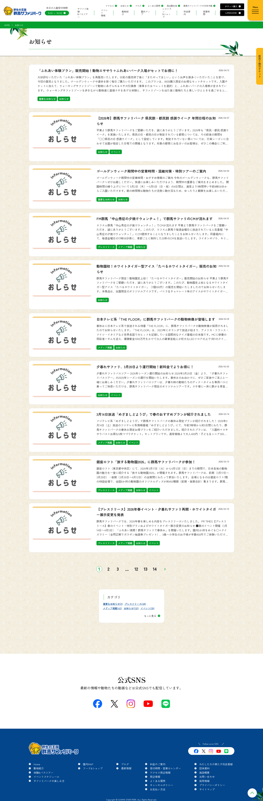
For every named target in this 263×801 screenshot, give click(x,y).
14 (155, 569)
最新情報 (126, 768)
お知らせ (124, 5)
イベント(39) (147, 608)
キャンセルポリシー (161, 785)
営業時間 (206, 13)
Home (37, 764)
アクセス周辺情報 (160, 772)
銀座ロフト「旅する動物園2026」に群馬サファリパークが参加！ (145, 461)
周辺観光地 (172, 5)
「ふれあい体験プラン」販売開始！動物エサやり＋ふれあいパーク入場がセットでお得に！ (108, 70)
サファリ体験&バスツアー (83, 13)
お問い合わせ (207, 776)
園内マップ (145, 13)
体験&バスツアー (43, 772)
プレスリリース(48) (135, 604)
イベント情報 (104, 13)
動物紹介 (125, 13)
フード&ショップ (93, 768)
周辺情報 (155, 776)
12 (136, 569)
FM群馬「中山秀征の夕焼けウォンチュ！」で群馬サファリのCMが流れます (154, 218)
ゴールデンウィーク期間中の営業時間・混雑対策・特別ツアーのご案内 (151, 171)
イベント (115, 152)
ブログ (138, 5)
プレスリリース (106, 247)
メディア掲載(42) (112, 608)
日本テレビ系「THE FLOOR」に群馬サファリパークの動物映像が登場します (155, 319)
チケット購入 (231, 6)
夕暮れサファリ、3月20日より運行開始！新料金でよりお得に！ (145, 366)
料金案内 (187, 13)
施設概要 (204, 772)
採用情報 (204, 781)
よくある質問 (154, 5)
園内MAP (88, 764)
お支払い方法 (157, 789)
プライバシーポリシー (212, 785)
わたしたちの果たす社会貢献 (216, 764)
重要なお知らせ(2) (113, 604)
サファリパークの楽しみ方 (49, 781)
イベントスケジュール (46, 776)
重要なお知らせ (47, 99)
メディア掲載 (125, 247)
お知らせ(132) (131, 608)
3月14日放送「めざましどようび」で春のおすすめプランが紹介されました (153, 414)
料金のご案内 (157, 764)
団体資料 (204, 768)
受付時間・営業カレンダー (165, 768)
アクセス (110, 5)
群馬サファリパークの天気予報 (198, 5)
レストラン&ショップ (166, 13)
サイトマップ (207, 789)
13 (145, 569)
